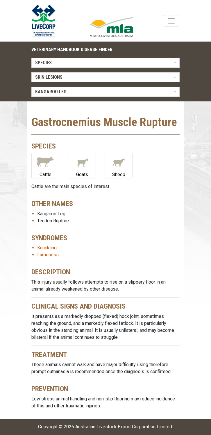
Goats (82, 165)
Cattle (45, 165)
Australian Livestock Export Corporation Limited (123, 426)
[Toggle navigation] (171, 21)
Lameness (48, 254)
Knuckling (47, 247)
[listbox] (105, 63)
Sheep (119, 165)
